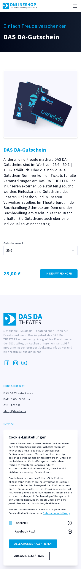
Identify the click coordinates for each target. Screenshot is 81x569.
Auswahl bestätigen (29, 556)
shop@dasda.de (14, 411)
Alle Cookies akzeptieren (33, 544)
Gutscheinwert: (13, 243)
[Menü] (75, 6)
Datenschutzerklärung (56, 513)
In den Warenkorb (59, 273)
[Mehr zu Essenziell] (69, 523)
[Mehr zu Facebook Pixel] (69, 531)
